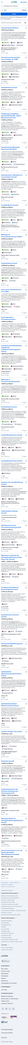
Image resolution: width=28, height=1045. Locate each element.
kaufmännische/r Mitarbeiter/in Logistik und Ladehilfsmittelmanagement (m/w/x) (11, 348)
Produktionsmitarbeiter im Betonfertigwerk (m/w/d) (10, 588)
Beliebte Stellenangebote (7, 947)
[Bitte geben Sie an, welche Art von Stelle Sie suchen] (14, 6)
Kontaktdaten (4, 976)
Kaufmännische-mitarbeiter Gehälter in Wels (11, 941)
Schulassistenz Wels (6, 935)
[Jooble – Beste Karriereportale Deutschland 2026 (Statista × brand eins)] (14, 1017)
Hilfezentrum (4, 980)
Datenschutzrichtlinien (7, 1032)
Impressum (4, 1037)
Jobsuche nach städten (7, 949)
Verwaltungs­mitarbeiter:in (10, 28)
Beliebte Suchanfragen (8, 890)
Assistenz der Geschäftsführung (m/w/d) (12, 483)
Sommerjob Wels (5, 922)
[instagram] (6, 1008)
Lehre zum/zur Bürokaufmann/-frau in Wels (11, 290)
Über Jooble (4, 969)
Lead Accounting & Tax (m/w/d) (11, 731)
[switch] (25, 22)
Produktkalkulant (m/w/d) (9, 205)
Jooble (11, 1041)
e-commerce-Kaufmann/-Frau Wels (9, 904)
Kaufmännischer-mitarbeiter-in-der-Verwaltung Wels (13, 910)
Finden (14, 14)
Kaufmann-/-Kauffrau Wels (7, 900)
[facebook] (2, 1008)
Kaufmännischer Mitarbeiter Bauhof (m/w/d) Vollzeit (10, 148)
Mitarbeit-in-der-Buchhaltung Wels (9, 896)
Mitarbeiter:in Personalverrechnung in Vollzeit (11, 235)
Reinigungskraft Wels (6, 925)
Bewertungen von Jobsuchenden (9, 998)
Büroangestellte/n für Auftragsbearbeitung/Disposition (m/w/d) (12, 820)
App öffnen (24, 2)
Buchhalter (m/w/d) (7, 761)
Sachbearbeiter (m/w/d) (9, 87)
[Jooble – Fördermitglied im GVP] (4, 1022)
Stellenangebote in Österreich (9, 983)
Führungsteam (4, 973)
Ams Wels (3, 927)
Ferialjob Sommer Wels (6, 920)
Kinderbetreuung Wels (6, 937)
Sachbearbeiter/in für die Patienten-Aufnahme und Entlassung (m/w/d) (9, 791)
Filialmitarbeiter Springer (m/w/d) (9, 512)
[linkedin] (13, 1008)
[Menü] (2, 2)
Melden (24, 53)
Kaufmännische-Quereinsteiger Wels (10, 898)
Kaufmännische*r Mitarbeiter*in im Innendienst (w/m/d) (12, 176)
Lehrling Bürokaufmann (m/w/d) (11, 435)
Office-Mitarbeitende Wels (7, 908)
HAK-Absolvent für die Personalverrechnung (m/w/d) (11, 526)
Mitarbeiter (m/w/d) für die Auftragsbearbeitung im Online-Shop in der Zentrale (11, 557)
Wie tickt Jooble (5, 971)
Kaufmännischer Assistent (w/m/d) (10, 616)
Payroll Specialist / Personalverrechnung (8, 318)
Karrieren (3, 978)
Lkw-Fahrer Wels (5, 929)
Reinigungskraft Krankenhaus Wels (9, 939)
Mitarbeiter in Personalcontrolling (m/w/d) (10, 380)
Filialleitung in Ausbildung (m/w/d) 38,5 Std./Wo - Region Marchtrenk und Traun (11, 115)
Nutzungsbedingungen (7, 1029)
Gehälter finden (5, 1001)
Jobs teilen (4, 989)
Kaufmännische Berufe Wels (8, 902)
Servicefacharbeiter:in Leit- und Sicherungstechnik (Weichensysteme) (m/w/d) (11, 852)
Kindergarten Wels (5, 931)
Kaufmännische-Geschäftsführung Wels (11, 914)
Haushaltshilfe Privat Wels (7, 933)
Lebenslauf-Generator (7, 1003)
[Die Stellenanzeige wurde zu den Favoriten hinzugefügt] (26, 28)
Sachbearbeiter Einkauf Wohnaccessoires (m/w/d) (10, 704)
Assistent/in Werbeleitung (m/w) (12, 643)
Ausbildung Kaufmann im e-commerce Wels (11, 906)
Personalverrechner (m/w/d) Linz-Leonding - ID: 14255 (10, 58)
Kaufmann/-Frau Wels (6, 912)
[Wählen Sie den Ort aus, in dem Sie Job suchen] (14, 10)
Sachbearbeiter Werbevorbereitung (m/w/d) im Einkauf (11, 673)
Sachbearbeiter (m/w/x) (9, 407)
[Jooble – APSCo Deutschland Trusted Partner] (4, 1017)
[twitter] (9, 1008)
